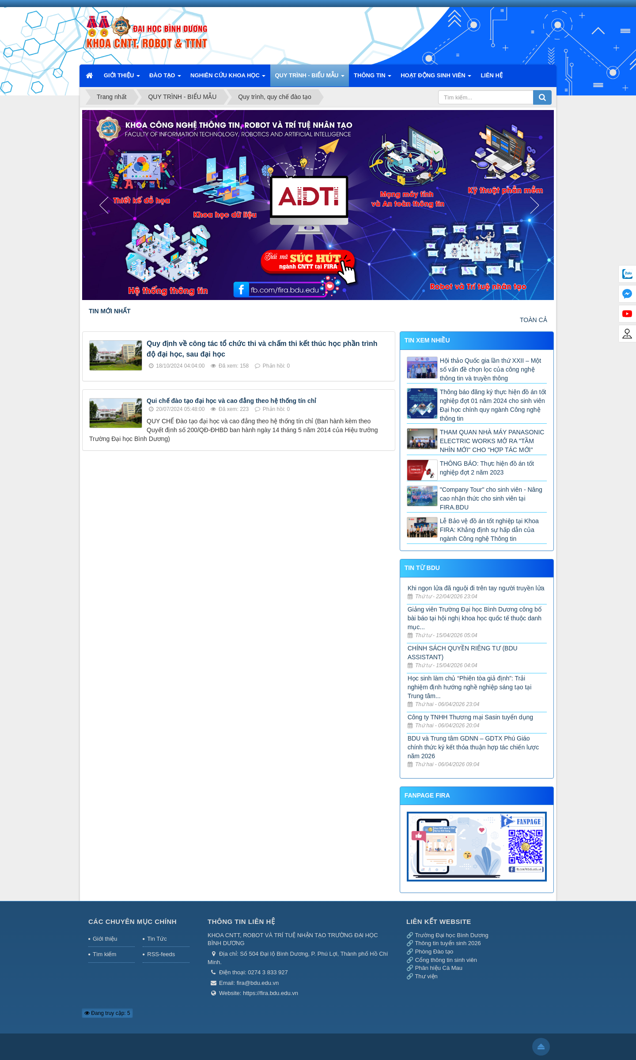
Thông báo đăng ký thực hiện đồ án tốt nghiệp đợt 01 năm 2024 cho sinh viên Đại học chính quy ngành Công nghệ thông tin (493, 405)
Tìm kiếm (104, 954)
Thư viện (426, 976)
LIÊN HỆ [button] (492, 75)
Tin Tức (157, 938)
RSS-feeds (161, 954)
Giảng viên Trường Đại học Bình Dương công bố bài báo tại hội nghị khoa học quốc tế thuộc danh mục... (474, 618)
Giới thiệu (105, 938)
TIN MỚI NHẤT (110, 311)
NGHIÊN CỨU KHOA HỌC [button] (227, 78)
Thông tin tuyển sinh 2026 (448, 943)
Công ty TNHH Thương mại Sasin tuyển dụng (471, 717)
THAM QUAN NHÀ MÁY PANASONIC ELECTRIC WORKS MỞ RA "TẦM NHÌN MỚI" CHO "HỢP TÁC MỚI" (492, 441)
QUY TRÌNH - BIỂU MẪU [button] (309, 78)
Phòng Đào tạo (434, 951)
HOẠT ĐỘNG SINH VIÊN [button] (436, 78)
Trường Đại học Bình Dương (451, 935)
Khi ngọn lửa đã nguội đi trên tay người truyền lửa (476, 588)
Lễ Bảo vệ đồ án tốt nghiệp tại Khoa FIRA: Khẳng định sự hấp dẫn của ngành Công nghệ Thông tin (489, 529)
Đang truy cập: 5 (107, 1013)
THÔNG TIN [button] (372, 78)
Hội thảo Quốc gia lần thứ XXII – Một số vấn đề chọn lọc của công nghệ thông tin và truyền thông (490, 369)
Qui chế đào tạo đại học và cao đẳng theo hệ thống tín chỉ (231, 400)
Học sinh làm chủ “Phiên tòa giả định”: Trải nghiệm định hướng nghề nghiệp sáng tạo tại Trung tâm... (470, 687)
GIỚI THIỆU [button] (122, 78)
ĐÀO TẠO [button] (165, 78)
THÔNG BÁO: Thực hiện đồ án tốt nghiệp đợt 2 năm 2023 (487, 468)
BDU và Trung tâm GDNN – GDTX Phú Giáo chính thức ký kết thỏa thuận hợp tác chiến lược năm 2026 (473, 747)
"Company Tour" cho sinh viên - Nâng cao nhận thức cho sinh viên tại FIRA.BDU (491, 498)
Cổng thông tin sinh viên (446, 960)
